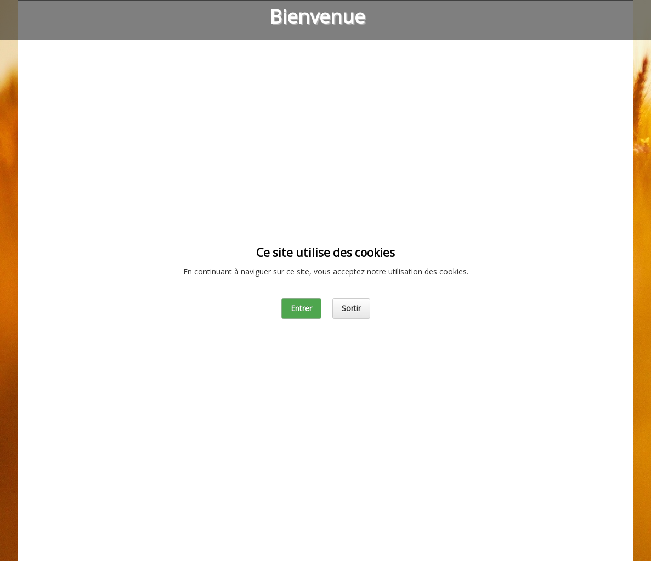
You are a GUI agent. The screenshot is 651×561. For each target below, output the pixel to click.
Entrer (301, 308)
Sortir (351, 308)
